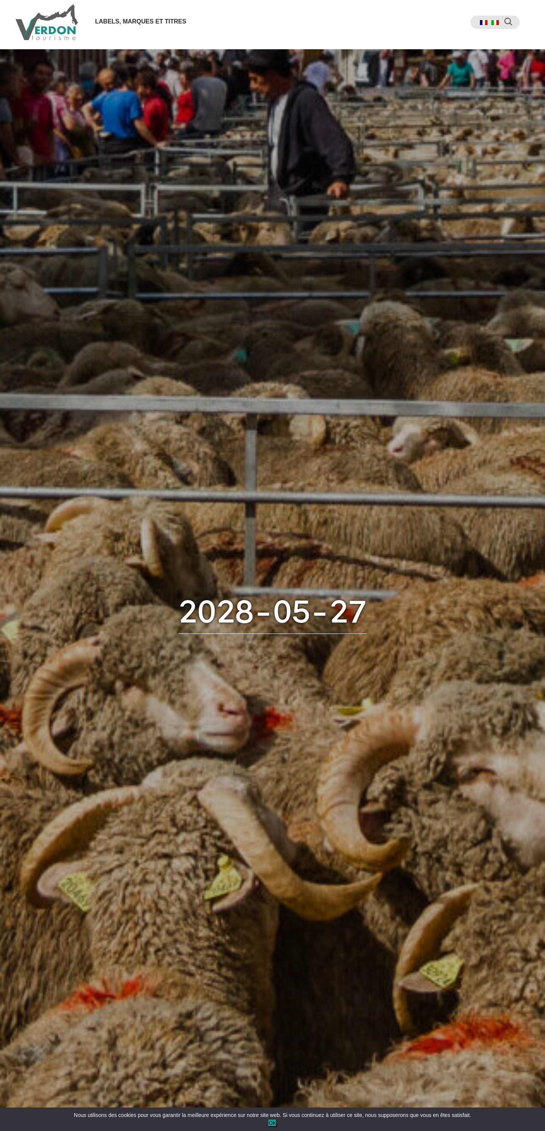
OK (272, 1123)
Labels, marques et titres (142, 24)
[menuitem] (478, 25)
